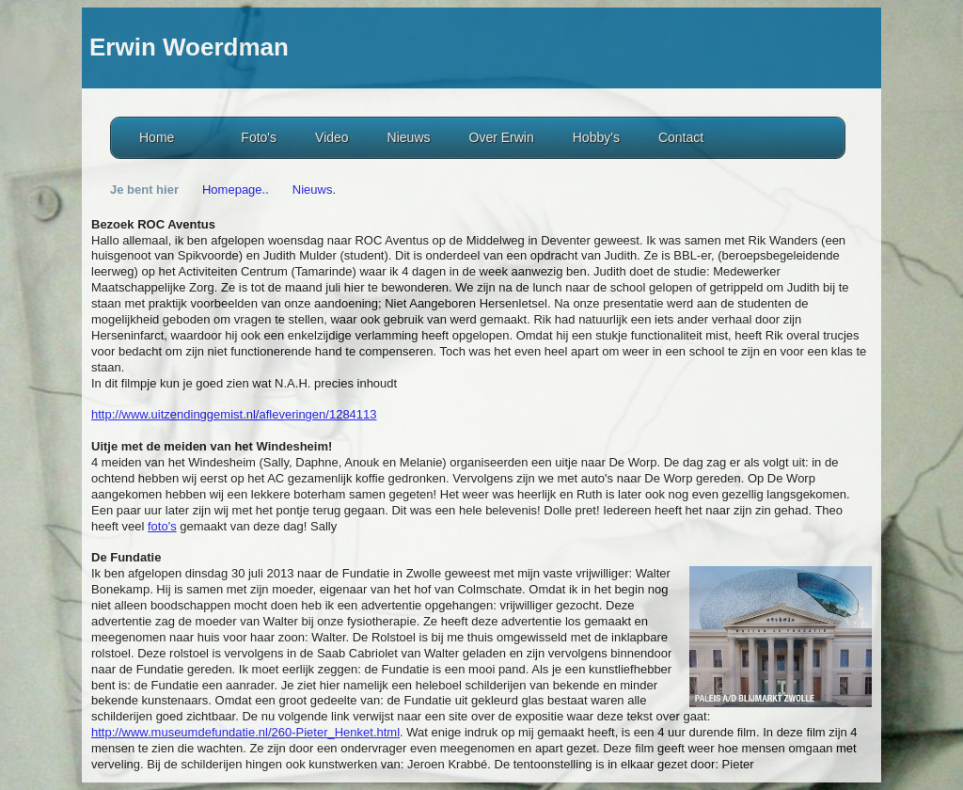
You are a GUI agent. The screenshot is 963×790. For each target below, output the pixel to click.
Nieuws (409, 137)
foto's (162, 526)
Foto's (258, 137)
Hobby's (596, 137)
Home (156, 137)
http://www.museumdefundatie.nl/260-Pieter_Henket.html (245, 732)
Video (332, 137)
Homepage (232, 189)
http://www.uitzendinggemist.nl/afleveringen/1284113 (234, 414)
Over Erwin (501, 137)
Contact (680, 137)
